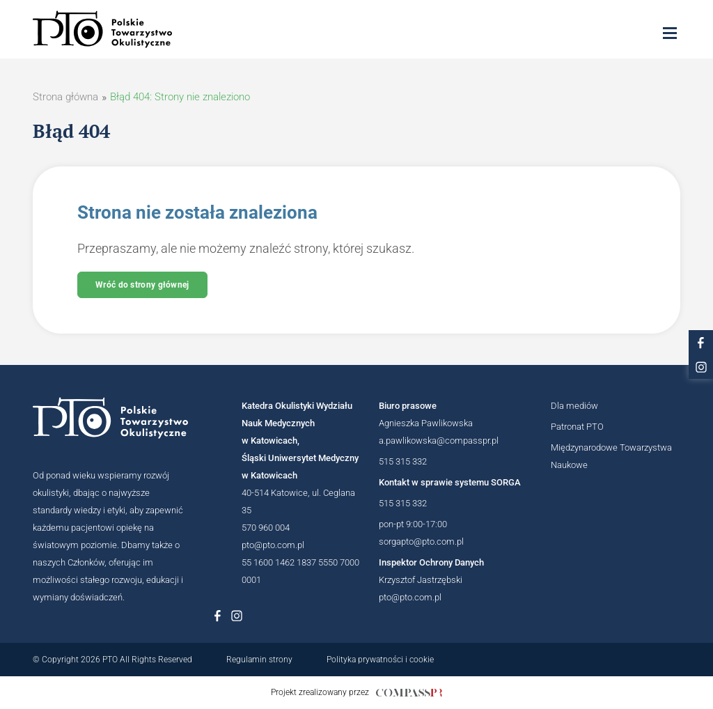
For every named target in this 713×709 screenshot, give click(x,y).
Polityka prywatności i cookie (380, 659)
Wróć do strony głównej (142, 285)
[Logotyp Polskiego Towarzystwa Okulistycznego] (110, 418)
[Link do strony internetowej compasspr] (409, 692)
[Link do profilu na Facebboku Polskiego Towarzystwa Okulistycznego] (217, 615)
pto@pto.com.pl (273, 545)
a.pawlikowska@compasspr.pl (439, 440)
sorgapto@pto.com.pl (421, 541)
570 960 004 (266, 527)
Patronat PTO (577, 426)
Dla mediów (574, 405)
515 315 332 (403, 461)
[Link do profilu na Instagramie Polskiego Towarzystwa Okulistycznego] (236, 615)
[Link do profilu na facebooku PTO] (701, 342)
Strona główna (65, 97)
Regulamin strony (259, 659)
